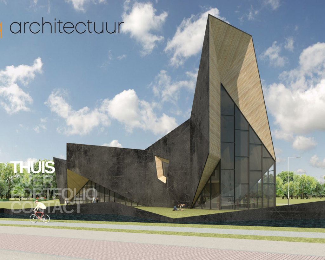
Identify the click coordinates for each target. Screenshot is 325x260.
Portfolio (53, 194)
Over (31, 180)
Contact (46, 207)
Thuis (32, 167)
